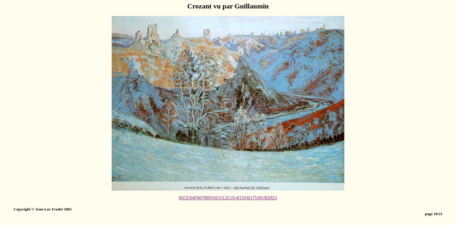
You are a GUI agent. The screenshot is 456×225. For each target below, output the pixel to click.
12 (224, 197)
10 (213, 197)
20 (269, 197)
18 (258, 197)
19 (263, 197)
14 (236, 197)
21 (274, 197)
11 (219, 197)
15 (241, 197)
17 (252, 197)
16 (247, 197)
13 (230, 197)
